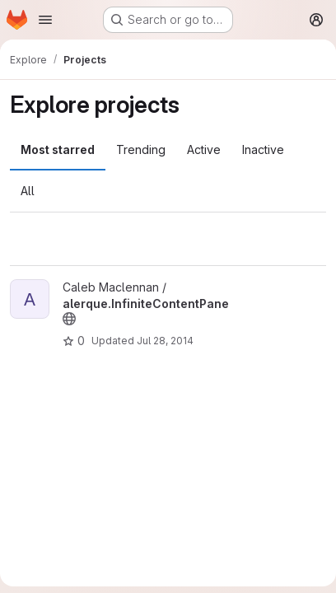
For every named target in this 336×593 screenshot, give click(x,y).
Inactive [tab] (263, 149)
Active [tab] (204, 149)
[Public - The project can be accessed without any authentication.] (69, 318)
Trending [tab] (141, 149)
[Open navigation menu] (45, 20)
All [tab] (28, 191)
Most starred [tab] (58, 149)
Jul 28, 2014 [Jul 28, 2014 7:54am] (165, 340)
